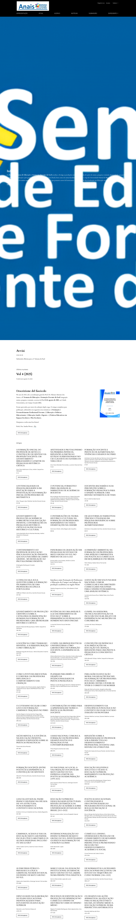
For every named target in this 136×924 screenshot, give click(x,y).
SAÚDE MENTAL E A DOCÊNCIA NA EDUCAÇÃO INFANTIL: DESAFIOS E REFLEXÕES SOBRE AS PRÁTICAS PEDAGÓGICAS (32, 739)
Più (35, 426)
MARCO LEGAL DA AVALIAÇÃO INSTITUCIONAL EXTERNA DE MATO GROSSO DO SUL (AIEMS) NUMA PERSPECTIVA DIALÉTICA (65, 871)
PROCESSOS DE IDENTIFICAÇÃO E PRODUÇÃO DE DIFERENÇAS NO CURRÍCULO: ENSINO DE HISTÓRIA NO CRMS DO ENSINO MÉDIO (66, 900)
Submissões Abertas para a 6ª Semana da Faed (30, 359)
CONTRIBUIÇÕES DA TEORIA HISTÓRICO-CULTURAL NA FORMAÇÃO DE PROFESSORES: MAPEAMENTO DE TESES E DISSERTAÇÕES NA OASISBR (64, 520)
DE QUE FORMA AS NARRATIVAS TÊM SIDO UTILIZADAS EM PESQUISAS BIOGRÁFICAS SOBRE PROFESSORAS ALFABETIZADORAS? (100, 520)
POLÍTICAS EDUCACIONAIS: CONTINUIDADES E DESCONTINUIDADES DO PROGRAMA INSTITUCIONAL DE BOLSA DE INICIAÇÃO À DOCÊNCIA (100, 805)
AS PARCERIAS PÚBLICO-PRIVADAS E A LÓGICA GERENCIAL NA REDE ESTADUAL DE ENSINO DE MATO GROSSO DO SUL (31, 873)
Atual (41, 13)
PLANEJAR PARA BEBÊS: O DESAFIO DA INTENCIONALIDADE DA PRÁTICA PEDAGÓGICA (62, 677)
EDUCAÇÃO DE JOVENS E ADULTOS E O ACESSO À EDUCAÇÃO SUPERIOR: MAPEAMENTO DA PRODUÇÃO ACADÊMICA (99, 772)
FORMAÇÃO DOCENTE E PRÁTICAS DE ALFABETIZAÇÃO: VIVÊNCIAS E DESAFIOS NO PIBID (100, 452)
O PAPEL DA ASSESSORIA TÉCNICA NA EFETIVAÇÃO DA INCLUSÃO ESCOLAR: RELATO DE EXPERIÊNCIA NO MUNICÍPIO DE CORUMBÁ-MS (100, 616)
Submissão (93, 13)
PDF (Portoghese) (22, 432)
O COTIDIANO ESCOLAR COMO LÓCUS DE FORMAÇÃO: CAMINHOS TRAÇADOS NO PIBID (32, 708)
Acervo (57, 13)
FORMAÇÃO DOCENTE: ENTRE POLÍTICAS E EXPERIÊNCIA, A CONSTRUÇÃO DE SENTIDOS (31, 769)
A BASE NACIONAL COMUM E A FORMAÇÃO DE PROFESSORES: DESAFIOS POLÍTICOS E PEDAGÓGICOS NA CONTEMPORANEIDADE (65, 740)
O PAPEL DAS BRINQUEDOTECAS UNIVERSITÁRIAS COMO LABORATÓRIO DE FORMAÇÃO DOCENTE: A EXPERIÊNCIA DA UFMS (66, 648)
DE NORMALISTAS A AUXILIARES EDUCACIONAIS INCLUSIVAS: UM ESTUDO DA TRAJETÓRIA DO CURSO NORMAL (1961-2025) (100, 871)
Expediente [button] (112, 13)
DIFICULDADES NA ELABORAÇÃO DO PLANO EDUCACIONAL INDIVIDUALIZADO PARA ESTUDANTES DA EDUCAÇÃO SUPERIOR (32, 900)
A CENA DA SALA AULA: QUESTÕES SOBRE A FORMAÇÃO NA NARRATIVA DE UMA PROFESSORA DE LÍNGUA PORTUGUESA (31, 584)
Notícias (74, 13)
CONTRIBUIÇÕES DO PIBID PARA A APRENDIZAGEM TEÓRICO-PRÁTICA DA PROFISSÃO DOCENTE (66, 709)
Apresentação (22, 13)
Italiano (116, 3)
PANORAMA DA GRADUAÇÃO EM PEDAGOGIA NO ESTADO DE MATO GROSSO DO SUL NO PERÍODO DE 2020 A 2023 (66, 553)
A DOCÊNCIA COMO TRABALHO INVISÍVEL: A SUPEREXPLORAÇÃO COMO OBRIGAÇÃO (32, 645)
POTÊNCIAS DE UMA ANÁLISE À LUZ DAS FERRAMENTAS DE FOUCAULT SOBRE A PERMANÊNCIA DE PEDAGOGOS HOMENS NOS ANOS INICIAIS (65, 616)
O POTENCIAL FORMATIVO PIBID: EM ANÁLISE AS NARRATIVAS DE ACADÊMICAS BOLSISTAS (65, 489)
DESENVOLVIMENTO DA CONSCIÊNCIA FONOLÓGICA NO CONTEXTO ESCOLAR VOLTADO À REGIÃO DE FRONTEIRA (100, 709)
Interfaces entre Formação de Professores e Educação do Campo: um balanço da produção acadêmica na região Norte (66, 582)
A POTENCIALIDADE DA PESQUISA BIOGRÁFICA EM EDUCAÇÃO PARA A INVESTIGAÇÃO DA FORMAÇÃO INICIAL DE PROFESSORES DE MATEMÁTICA (31, 492)
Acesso (109, 3)
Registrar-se (102, 3)
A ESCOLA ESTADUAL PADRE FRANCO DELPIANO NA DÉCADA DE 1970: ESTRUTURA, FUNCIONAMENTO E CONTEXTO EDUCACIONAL (31, 803)
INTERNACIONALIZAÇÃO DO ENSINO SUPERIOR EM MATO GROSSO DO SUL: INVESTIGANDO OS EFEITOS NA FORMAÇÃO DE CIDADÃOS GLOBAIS (66, 838)
